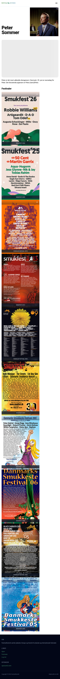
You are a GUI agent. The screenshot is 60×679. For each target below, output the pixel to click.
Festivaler (5, 654)
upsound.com (6, 666)
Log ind (4, 657)
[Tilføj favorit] (37, 94)
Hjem (3, 651)
